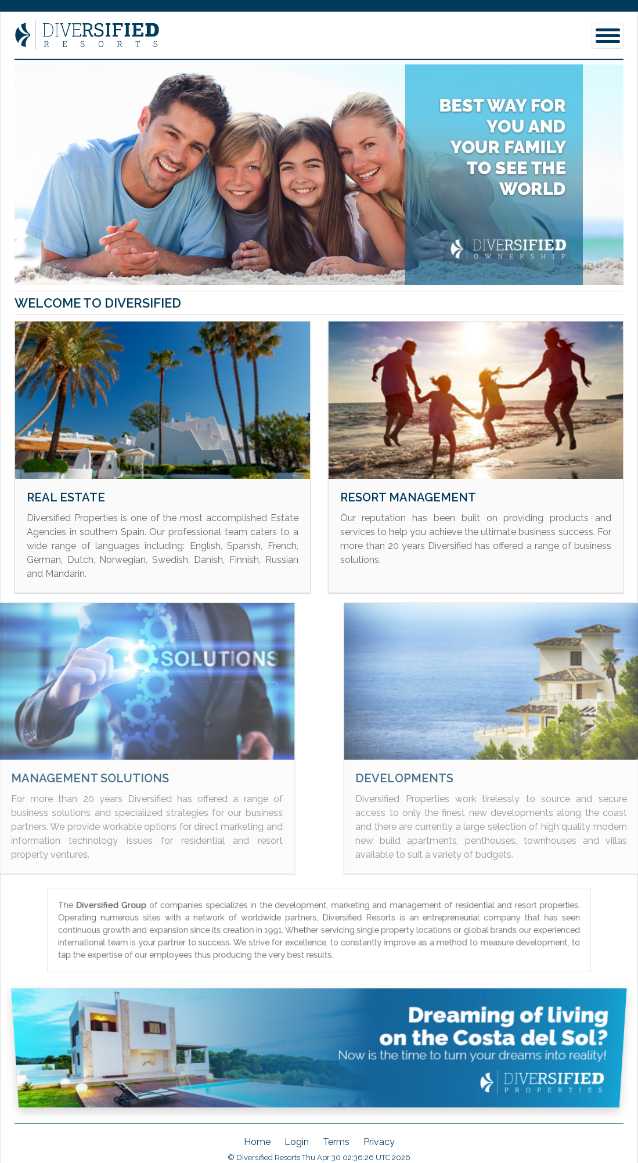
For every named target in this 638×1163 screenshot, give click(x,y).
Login (296, 1141)
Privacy (379, 1141)
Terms (336, 1141)
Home (257, 1141)
